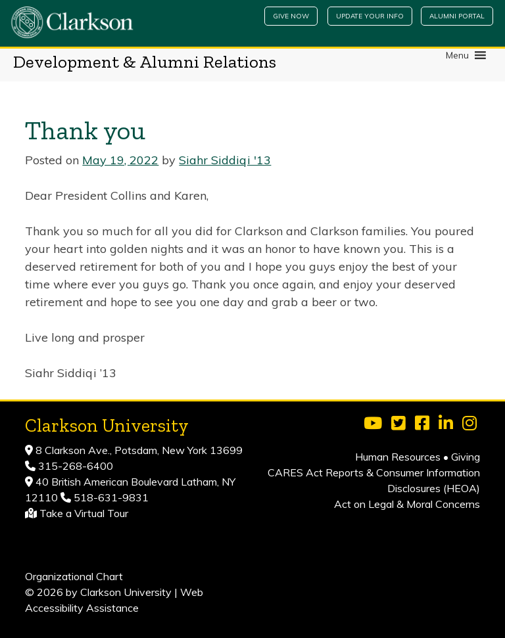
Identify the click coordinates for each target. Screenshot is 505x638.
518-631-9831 (110, 497)
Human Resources (398, 456)
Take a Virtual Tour (83, 513)
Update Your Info (370, 16)
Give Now (291, 16)
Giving (465, 456)
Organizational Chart (74, 576)
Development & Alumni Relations (144, 61)
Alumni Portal (457, 16)
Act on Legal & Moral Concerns (407, 504)
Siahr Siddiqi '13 (225, 160)
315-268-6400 (74, 465)
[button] (457, 55)
